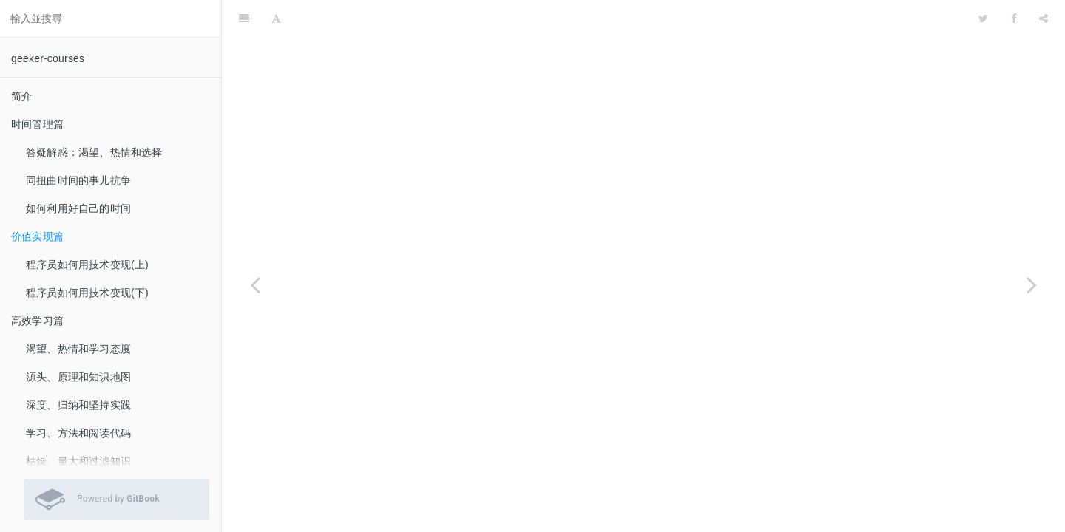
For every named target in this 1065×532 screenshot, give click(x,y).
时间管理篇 (37, 124)
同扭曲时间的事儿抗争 (78, 180)
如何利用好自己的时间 (78, 208)
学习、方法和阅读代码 (78, 433)
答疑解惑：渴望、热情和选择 (94, 152)
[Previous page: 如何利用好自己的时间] (255, 284)
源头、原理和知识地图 (78, 377)
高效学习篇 (37, 321)
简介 (21, 96)
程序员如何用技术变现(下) (87, 293)
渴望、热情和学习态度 (78, 349)
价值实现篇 (37, 236)
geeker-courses (47, 58)
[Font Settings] (276, 18)
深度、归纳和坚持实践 (78, 405)
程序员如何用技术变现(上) (87, 264)
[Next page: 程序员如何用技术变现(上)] (1031, 284)
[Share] (1043, 18)
